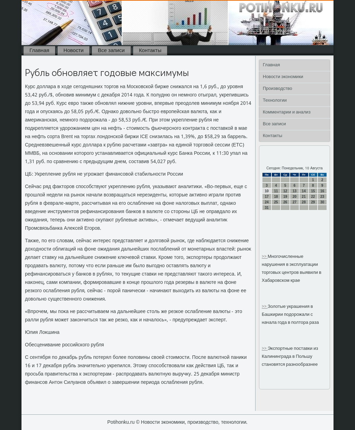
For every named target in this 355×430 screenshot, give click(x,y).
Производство (277, 89)
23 (322, 197)
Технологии (275, 100)
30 (322, 202)
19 (285, 197)
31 (267, 208)
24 (267, 202)
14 (304, 191)
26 (285, 202)
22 (313, 197)
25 (276, 202)
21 (304, 197)
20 (294, 197)
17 (267, 197)
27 (294, 202)
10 (267, 191)
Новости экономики (283, 77)
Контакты (150, 50)
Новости (73, 50)
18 (276, 197)
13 (294, 191)
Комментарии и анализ (287, 112)
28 (304, 202)
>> (265, 257)
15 (313, 191)
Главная (39, 50)
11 (276, 191)
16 (322, 191)
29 (313, 202)
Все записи (111, 50)
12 (285, 191)
